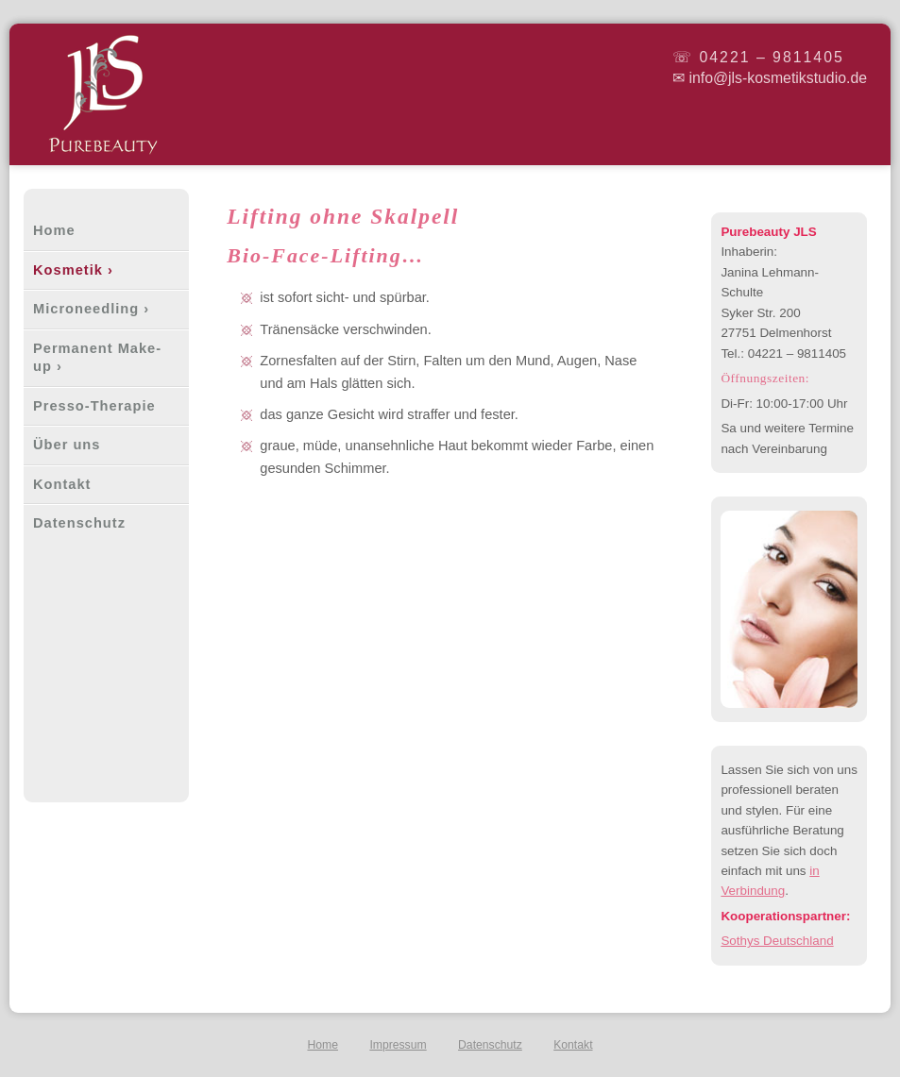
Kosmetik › (73, 270)
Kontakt (62, 484)
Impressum (397, 1045)
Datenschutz (79, 522)
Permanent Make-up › (97, 358)
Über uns (66, 444)
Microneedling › (91, 308)
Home (54, 230)
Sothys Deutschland (777, 941)
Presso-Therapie (94, 405)
